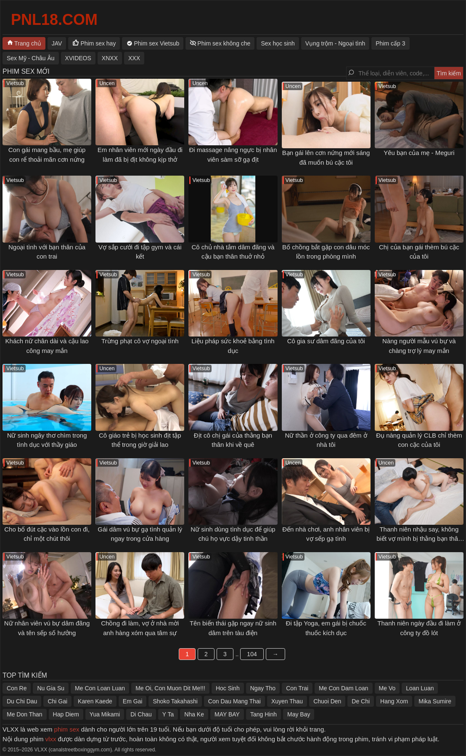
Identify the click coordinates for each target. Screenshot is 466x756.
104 (252, 654)
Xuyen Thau (287, 701)
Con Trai (297, 688)
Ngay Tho (262, 688)
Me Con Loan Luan (100, 688)
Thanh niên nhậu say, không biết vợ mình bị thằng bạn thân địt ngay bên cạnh (418, 539)
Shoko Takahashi (175, 701)
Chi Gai (57, 701)
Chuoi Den (327, 701)
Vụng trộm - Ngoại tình (335, 43)
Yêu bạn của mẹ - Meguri (419, 152)
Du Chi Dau (22, 701)
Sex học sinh (277, 43)
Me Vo (387, 688)
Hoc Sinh (228, 688)
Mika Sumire (434, 701)
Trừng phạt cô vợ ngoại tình (140, 341)
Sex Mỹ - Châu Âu (31, 58)
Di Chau (141, 714)
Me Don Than (24, 714)
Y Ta (168, 714)
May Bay (298, 714)
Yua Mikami (105, 714)
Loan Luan (420, 688)
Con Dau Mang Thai (234, 701)
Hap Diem (66, 714)
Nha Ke (194, 714)
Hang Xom (394, 701)
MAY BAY (227, 714)
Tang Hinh (263, 714)
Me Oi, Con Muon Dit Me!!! (170, 688)
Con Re (16, 688)
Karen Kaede (95, 701)
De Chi (361, 701)
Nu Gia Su (50, 688)
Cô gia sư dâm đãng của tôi (326, 341)
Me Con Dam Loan (343, 688)
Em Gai (133, 701)
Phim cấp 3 (390, 43)
